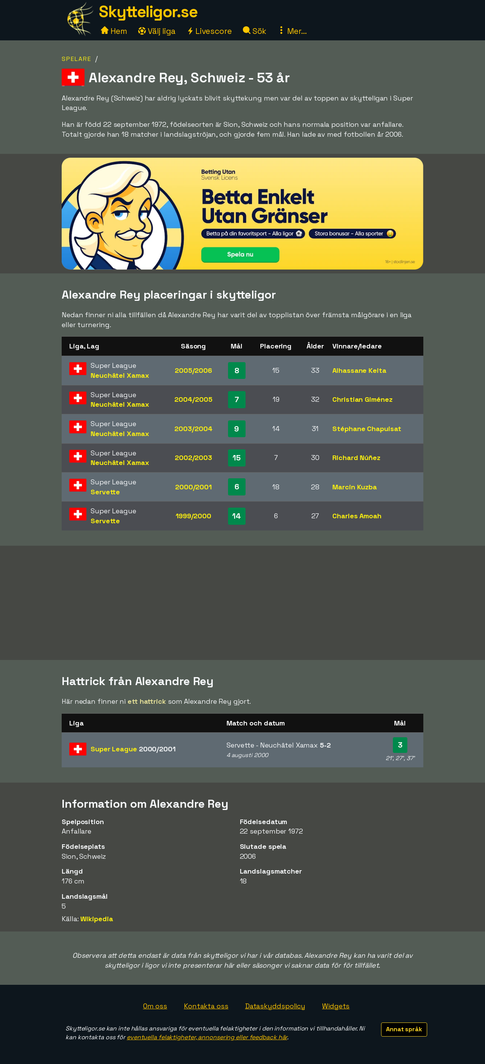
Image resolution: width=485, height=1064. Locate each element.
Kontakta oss (206, 1006)
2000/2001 (193, 486)
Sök (255, 31)
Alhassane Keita (359, 370)
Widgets (335, 1006)
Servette (105, 491)
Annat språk (404, 1029)
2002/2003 (193, 457)
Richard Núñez (356, 457)
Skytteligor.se (148, 12)
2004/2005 (193, 399)
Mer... (292, 31)
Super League (133, 748)
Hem (114, 31)
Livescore (209, 31)
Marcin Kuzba (354, 486)
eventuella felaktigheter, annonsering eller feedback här (207, 1037)
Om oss (155, 1006)
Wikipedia (96, 918)
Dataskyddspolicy (275, 1006)
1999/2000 (193, 515)
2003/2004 (193, 428)
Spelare (76, 59)
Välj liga (156, 31)
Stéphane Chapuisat (366, 428)
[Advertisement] (242, 603)
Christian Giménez (362, 399)
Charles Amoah (356, 515)
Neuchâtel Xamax (120, 375)
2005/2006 (193, 370)
